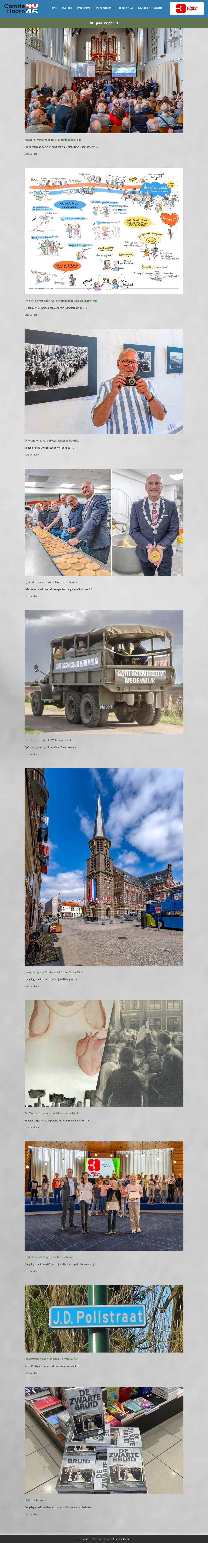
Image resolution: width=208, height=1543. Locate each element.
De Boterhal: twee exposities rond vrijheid (52, 1113)
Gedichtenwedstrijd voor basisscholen (49, 1257)
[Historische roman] (104, 1440)
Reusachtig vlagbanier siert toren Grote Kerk (54, 972)
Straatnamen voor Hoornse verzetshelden (51, 1359)
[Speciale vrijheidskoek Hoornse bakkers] (104, 522)
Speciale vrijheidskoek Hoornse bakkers (51, 582)
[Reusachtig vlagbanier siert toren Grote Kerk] (104, 867)
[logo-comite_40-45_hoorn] (21, 4)
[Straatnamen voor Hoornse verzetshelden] (104, 1319)
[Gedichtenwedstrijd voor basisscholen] (104, 1196)
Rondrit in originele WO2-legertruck (48, 740)
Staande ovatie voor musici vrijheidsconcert (53, 140)
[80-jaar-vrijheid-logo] (187, 4)
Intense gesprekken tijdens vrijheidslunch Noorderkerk (61, 301)
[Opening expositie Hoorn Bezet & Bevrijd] (104, 381)
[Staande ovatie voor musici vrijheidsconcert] (104, 80)
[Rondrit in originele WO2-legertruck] (104, 672)
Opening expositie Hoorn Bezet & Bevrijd (52, 440)
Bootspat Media (121, 1539)
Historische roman (36, 1500)
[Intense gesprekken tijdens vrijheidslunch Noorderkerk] (104, 231)
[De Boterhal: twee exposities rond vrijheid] (104, 1053)
